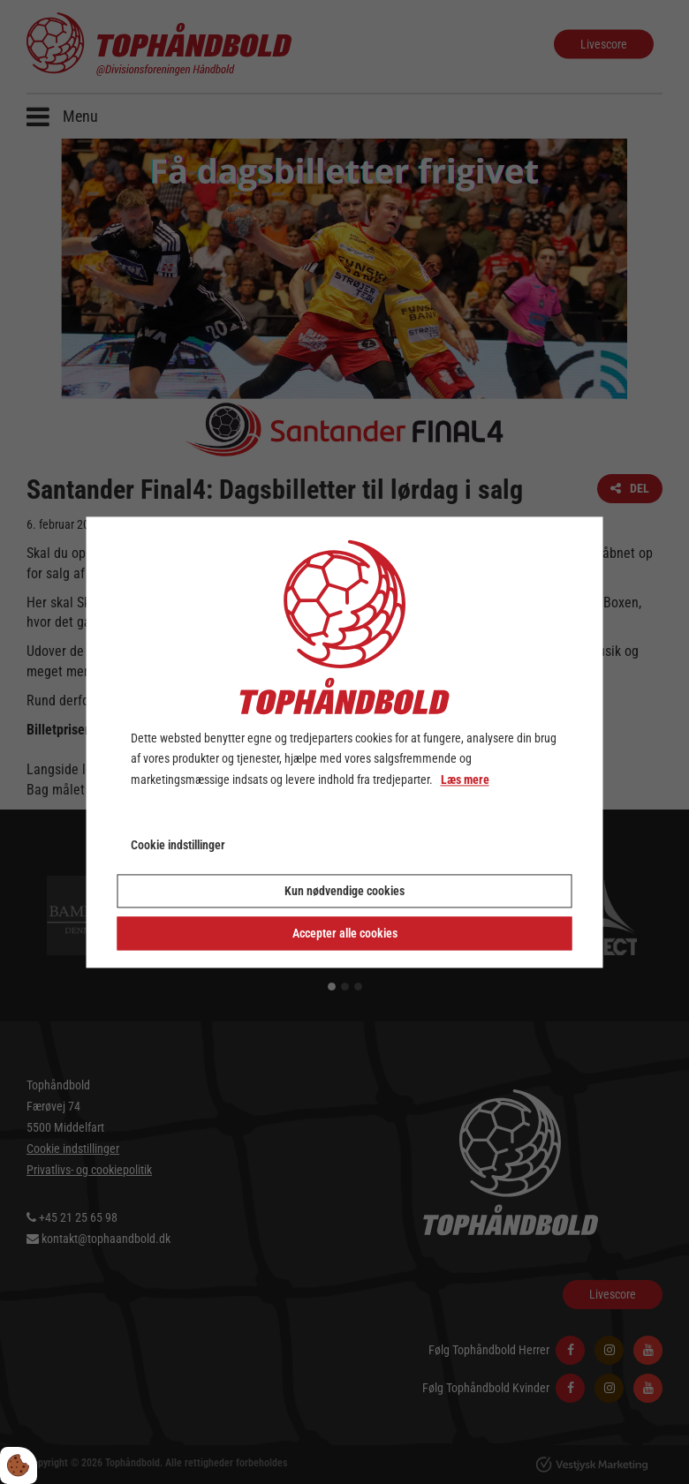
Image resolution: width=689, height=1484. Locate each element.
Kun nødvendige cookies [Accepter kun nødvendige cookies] (344, 891)
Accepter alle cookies (345, 933)
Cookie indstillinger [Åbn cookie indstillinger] (178, 845)
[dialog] (345, 742)
